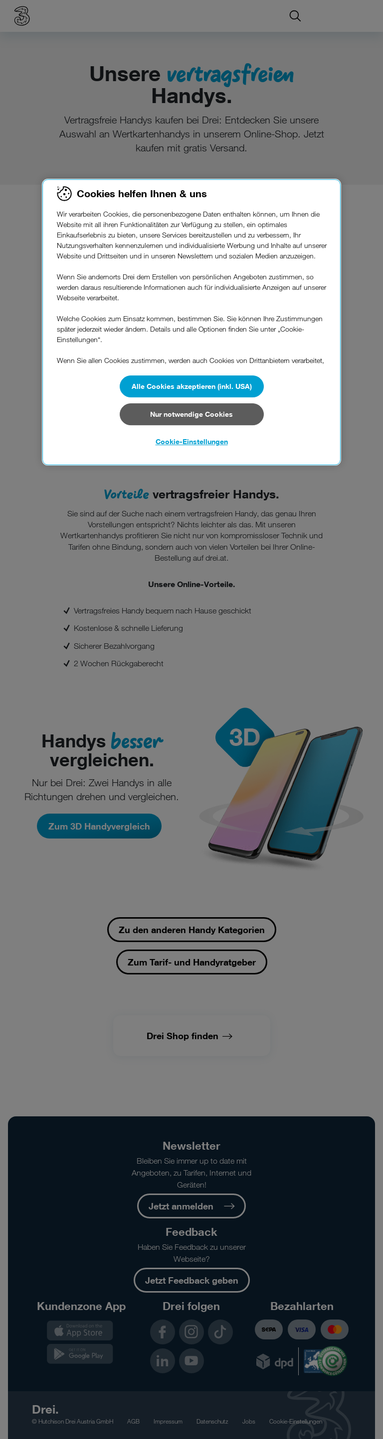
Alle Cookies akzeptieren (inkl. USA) (192, 386)
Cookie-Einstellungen (192, 441)
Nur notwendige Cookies (191, 414)
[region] (191, 322)
